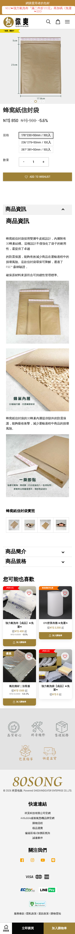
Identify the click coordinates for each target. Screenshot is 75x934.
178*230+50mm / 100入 (36, 135)
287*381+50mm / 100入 (36, 150)
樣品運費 (37, 828)
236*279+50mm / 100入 (36, 142)
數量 (6, 160)
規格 (6, 135)
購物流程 (37, 823)
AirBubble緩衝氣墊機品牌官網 (37, 818)
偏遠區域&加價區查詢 (37, 833)
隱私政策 (31, 913)
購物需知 (56, 913)
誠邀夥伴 (37, 838)
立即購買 (28, 928)
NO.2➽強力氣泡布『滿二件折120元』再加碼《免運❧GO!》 (38, 10)
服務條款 (19, 913)
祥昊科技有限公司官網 (38, 813)
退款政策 (43, 913)
